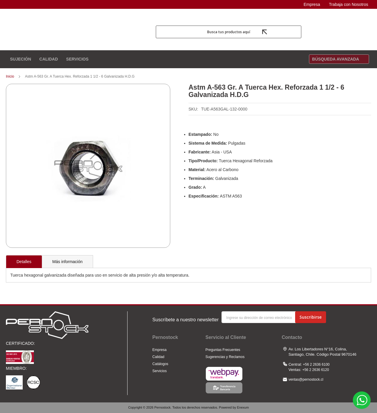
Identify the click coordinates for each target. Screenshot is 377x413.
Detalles (24, 262)
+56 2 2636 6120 (315, 370)
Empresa (312, 4)
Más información (67, 262)
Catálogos (160, 364)
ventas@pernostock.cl (305, 379)
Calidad (158, 357)
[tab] (24, 262)
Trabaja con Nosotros (348, 4)
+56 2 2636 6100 (316, 364)
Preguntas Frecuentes (223, 350)
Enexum (243, 407)
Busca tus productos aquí (228, 33)
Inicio (10, 78)
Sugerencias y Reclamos (225, 357)
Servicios (159, 371)
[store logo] (78, 33)
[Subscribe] (310, 317)
